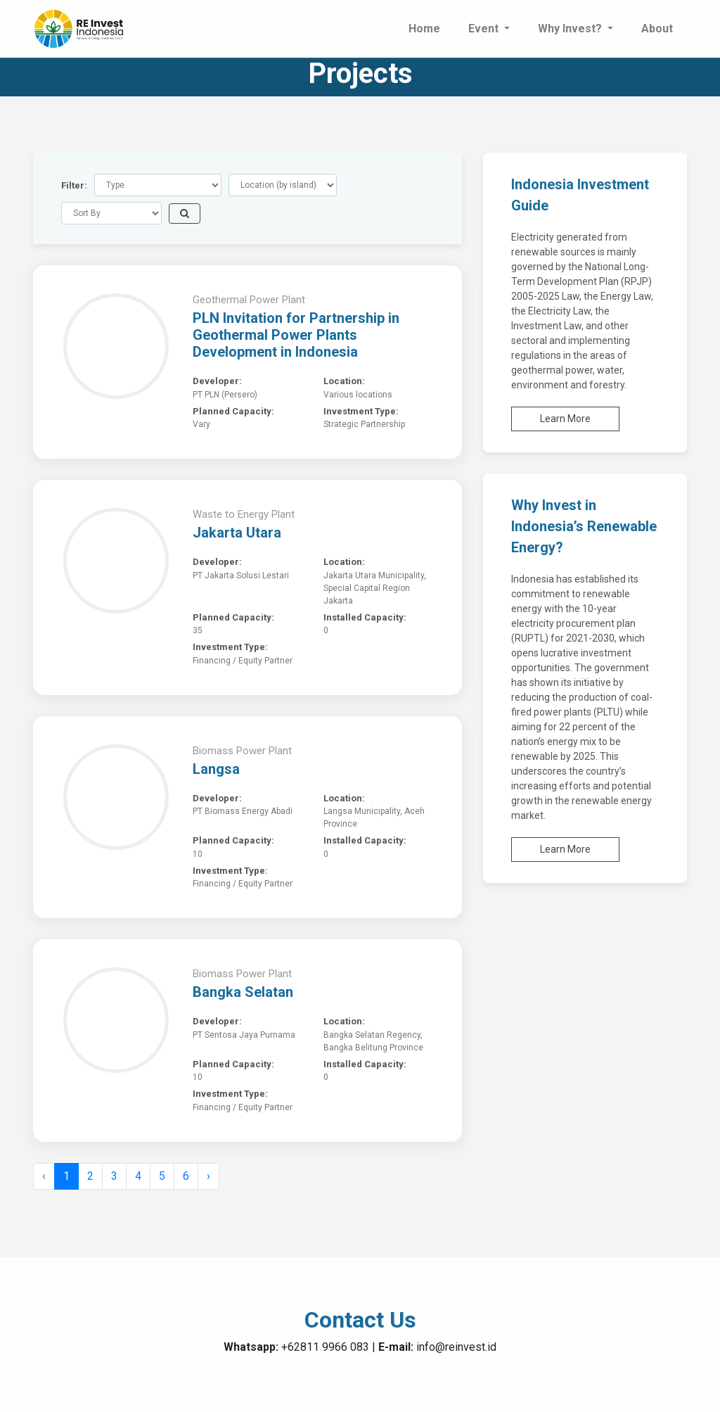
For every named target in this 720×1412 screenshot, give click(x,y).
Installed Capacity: (364, 617)
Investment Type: (361, 411)
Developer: (217, 381)
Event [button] (484, 28)
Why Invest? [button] (571, 28)
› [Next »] (208, 1176)
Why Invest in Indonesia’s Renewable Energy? (584, 526)
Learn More (565, 418)
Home (424, 28)
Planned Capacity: (233, 411)
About (657, 28)
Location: (344, 381)
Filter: (74, 185)
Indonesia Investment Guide (580, 195)
